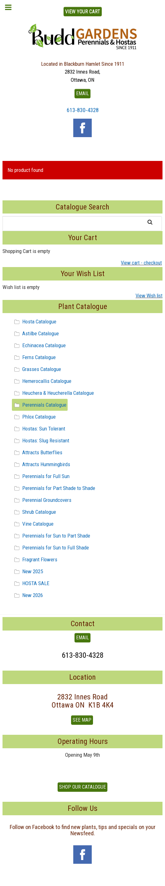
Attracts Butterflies (37, 452)
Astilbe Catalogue (35, 333)
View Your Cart (82, 11)
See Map (82, 720)
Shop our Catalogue (82, 787)
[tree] (82, 458)
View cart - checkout (141, 263)
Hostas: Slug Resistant (40, 440)
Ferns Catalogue (34, 357)
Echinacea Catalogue (39, 345)
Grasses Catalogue (36, 369)
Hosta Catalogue (34, 321)
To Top (83, 879)
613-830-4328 (83, 110)
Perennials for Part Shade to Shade (53, 488)
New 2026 (27, 595)
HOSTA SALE (30, 583)
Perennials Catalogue (39, 405)
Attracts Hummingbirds (41, 464)
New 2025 (27, 571)
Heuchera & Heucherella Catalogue (53, 393)
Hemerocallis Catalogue (41, 381)
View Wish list (149, 296)
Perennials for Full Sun (41, 476)
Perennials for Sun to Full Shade (50, 547)
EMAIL (82, 93)
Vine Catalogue (33, 523)
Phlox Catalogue (34, 416)
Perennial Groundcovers (41, 500)
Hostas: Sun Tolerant (38, 428)
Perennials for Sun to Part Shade (51, 535)
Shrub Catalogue (34, 512)
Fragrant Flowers (34, 559)
